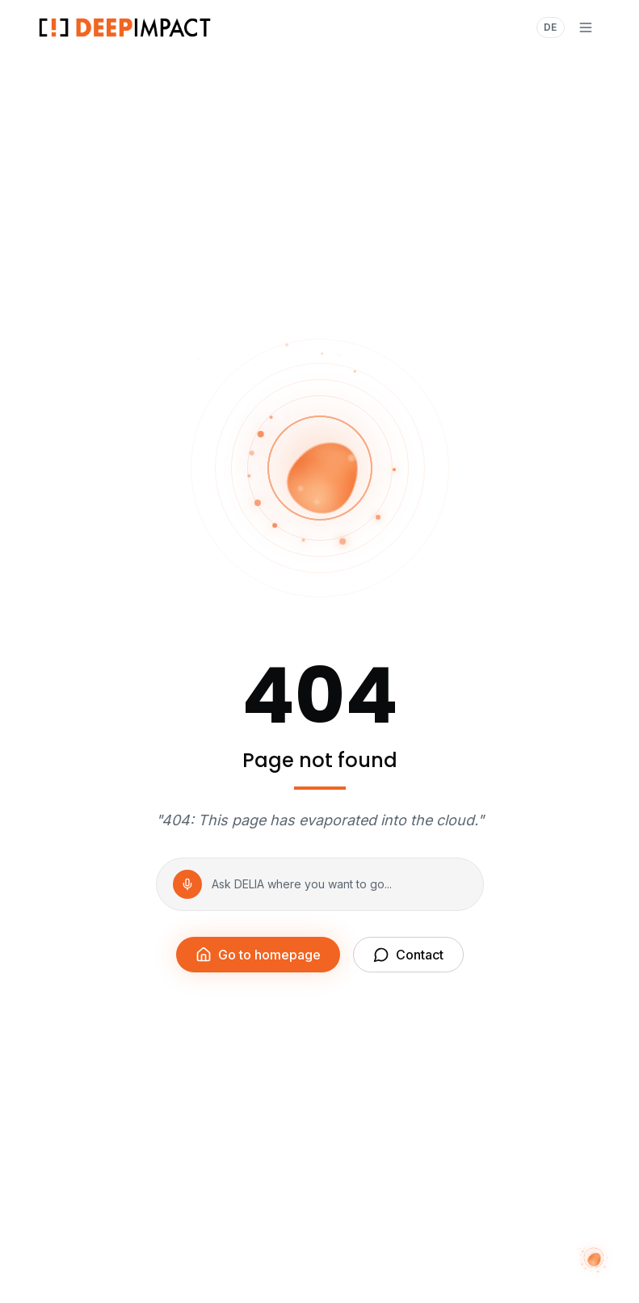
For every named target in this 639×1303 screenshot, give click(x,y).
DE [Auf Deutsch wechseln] (550, 27)
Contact (408, 955)
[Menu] (585, 27)
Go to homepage (258, 955)
